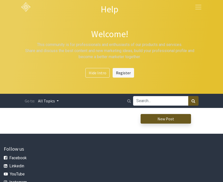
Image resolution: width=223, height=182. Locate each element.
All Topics (47, 100)
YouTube (17, 174)
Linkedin (16, 166)
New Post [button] (165, 118)
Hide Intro (97, 72)
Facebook (18, 157)
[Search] (193, 101)
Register (123, 72)
